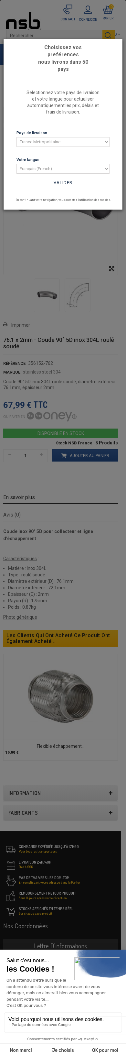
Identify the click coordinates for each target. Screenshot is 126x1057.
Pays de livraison (31, 133)
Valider (63, 182)
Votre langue (27, 160)
